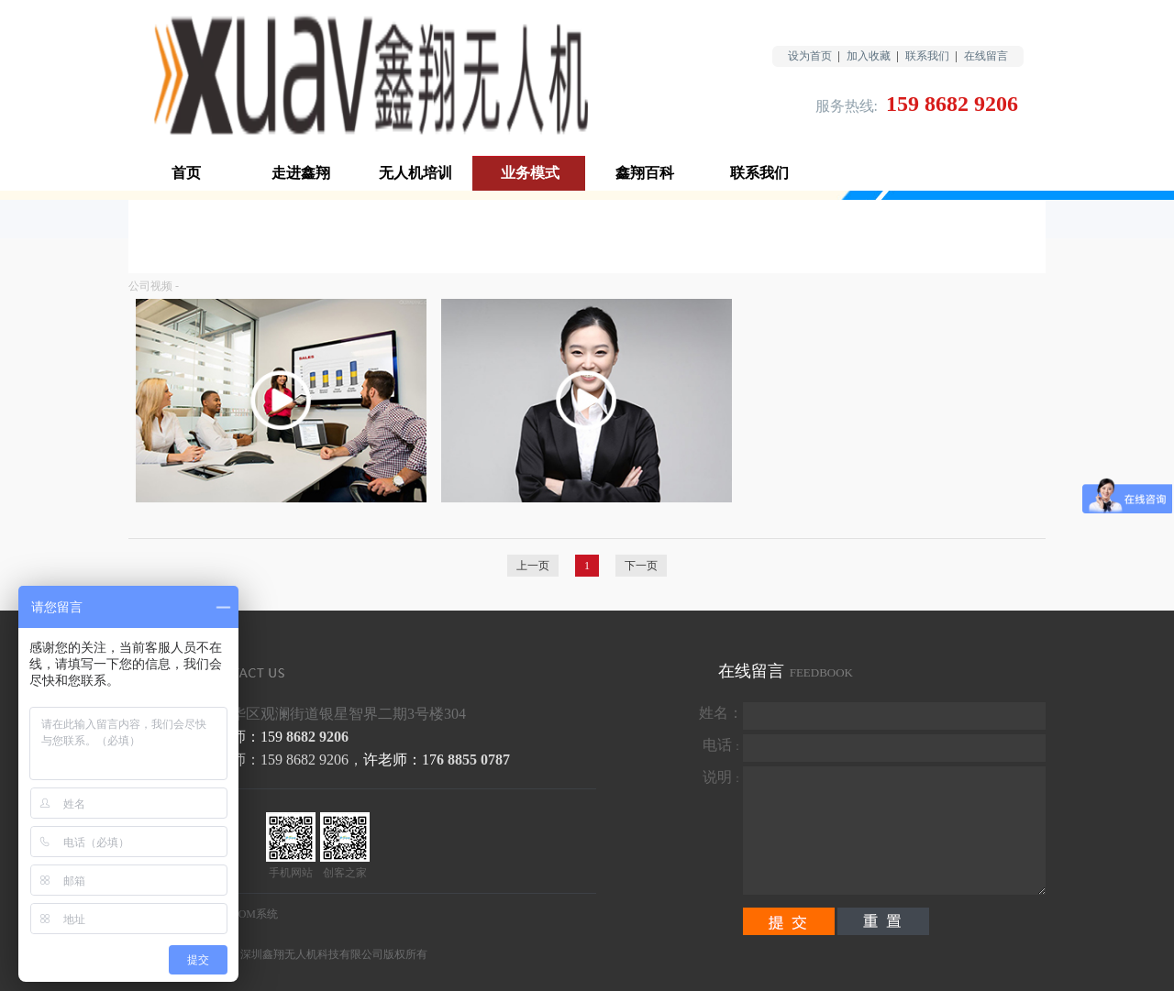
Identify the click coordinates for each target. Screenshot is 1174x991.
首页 (186, 173)
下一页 (641, 565)
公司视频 (150, 286)
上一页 (532, 565)
